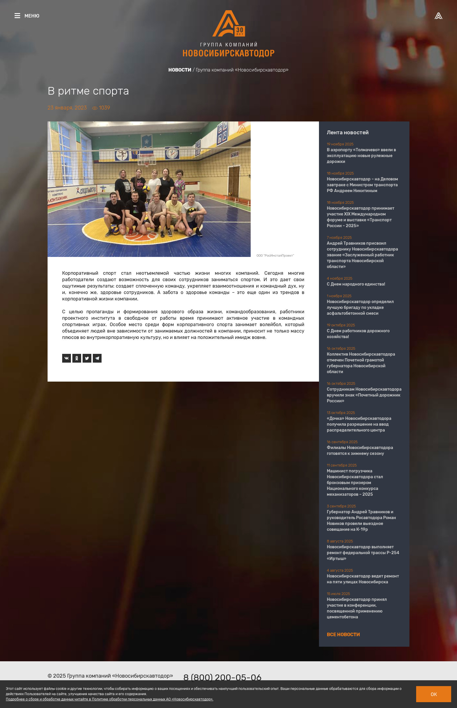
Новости (179, 70)
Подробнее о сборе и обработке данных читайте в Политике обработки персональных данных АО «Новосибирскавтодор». (109, 699)
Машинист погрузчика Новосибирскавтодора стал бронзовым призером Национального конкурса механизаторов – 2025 (355, 483)
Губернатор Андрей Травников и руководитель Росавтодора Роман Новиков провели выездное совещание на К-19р (361, 520)
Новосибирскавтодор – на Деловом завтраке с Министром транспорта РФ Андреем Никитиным (362, 185)
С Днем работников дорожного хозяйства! (358, 333)
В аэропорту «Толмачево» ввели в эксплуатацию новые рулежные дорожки (361, 155)
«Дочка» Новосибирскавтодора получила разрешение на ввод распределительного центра (359, 424)
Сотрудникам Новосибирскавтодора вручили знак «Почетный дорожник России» (364, 395)
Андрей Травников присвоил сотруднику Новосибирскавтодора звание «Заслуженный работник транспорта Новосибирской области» (362, 255)
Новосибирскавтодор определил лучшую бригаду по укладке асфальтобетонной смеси (360, 307)
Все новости (343, 634)
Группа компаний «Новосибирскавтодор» (242, 70)
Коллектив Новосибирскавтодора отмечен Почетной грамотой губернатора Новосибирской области (361, 363)
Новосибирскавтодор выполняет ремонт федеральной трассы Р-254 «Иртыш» (363, 553)
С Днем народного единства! (356, 284)
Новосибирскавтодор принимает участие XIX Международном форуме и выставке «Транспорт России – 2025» (360, 217)
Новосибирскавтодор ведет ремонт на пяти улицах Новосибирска (363, 579)
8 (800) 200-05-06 (222, 677)
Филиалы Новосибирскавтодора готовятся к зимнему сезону (360, 450)
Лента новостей (348, 132)
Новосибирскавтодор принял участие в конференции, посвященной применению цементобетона (357, 608)
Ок (434, 694)
